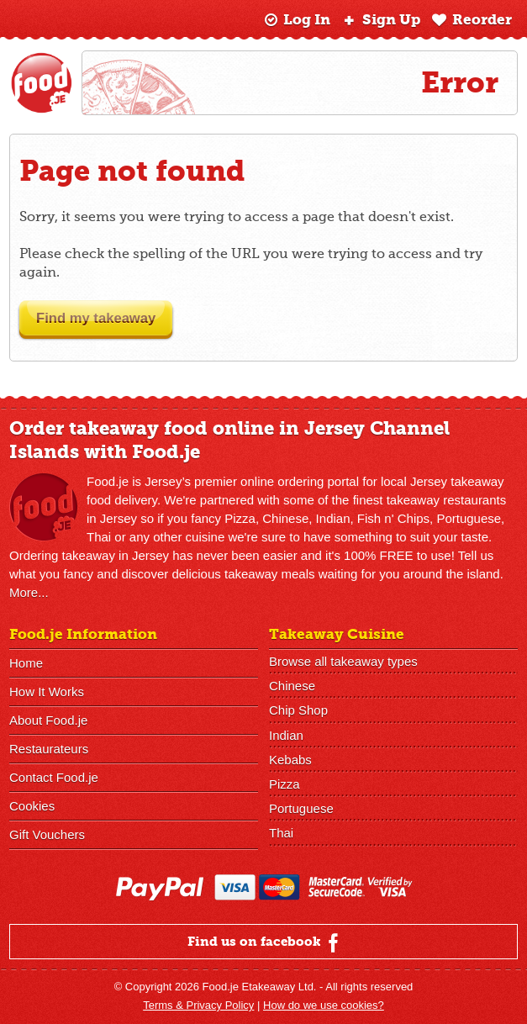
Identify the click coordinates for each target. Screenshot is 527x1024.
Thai (281, 832)
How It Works (46, 691)
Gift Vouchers (47, 834)
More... (29, 592)
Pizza (284, 783)
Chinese (292, 685)
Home (26, 663)
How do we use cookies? (323, 1005)
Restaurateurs (48, 749)
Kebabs (290, 759)
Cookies (32, 806)
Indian (286, 734)
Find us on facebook (265, 942)
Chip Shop (298, 710)
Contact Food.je (53, 777)
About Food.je (48, 720)
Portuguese (301, 807)
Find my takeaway (104, 318)
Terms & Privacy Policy (198, 1005)
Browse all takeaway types (343, 661)
